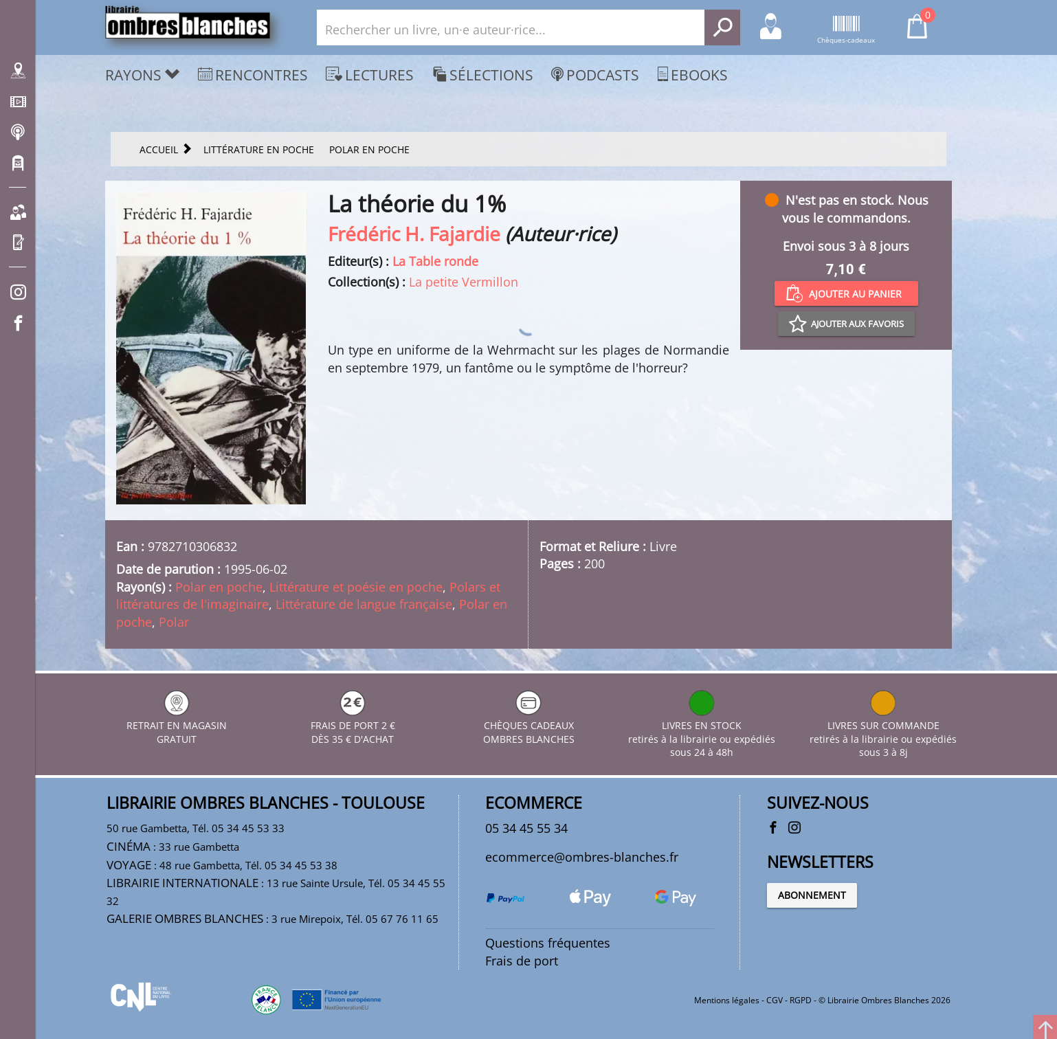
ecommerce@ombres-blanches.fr (581, 857)
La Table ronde (435, 261)
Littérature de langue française (364, 604)
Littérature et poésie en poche (356, 587)
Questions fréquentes (547, 943)
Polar (174, 622)
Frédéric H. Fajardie (414, 234)
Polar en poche (219, 587)
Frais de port (521, 960)
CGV (774, 1000)
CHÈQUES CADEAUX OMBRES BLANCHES (529, 725)
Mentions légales (726, 1000)
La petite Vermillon (463, 281)
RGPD (801, 1000)
